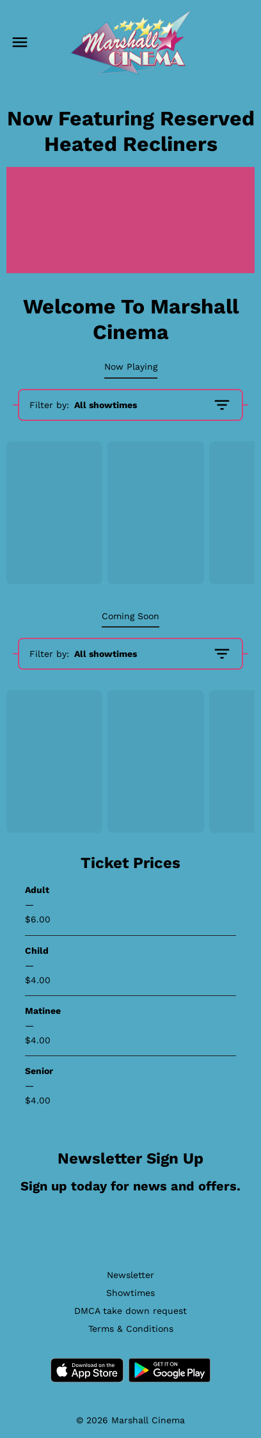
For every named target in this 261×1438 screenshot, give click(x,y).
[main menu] (19, 42)
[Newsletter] (130, 1275)
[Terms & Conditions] (130, 1329)
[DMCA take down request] (130, 1311)
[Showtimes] (130, 1293)
